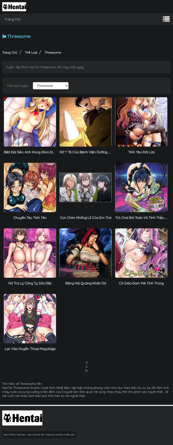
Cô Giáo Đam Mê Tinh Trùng (141, 283)
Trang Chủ (13, 19)
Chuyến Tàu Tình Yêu (30, 218)
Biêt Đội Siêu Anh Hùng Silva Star (30, 152)
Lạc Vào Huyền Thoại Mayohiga (30, 349)
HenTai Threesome (16, 388)
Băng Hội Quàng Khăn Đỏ (85, 283)
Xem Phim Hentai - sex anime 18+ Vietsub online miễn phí (39, 434)
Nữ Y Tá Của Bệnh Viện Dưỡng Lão (86, 152)
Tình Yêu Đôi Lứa (141, 152)
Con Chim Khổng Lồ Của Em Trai (85, 218)
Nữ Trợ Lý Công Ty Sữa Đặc (30, 283)
